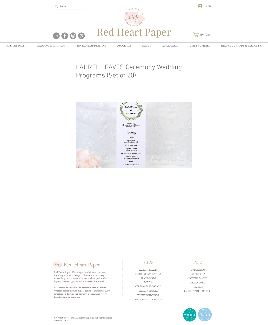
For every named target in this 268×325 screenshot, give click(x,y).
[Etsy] (56, 35)
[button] (204, 34)
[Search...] (70, 6)
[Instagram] (73, 35)
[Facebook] (64, 35)
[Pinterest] (81, 35)
